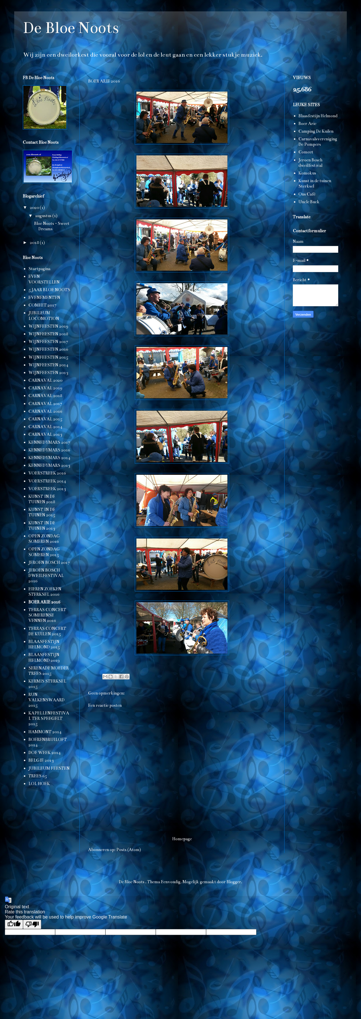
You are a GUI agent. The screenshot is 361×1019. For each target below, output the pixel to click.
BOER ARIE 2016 (44, 602)
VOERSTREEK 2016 (47, 473)
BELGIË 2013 (41, 760)
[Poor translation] (32, 924)
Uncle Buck (308, 201)
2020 (35, 207)
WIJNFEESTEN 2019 (48, 326)
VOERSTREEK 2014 (47, 481)
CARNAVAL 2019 (45, 388)
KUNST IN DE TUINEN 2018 (41, 499)
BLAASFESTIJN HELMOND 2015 (44, 644)
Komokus (307, 173)
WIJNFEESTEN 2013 (48, 372)
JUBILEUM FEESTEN (49, 768)
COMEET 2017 (42, 305)
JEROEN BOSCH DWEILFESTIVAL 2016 (46, 576)
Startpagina (39, 268)
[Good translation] (14, 924)
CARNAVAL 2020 (45, 380)
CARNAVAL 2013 (45, 434)
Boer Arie (307, 123)
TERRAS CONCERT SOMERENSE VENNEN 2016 (47, 615)
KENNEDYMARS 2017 (49, 442)
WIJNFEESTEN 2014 (48, 364)
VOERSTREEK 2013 (47, 488)
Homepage (182, 838)
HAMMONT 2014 (44, 731)
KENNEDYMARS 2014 (49, 457)
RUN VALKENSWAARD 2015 (46, 700)
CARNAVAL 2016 (45, 411)
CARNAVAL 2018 (45, 395)
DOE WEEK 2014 (44, 752)
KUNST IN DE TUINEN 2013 (41, 525)
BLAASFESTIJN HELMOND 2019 (44, 657)
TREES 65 (37, 775)
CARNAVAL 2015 (45, 419)
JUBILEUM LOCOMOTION (43, 315)
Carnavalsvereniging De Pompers (317, 141)
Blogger (234, 881)
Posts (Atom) (128, 849)
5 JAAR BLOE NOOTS (49, 289)
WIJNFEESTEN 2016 (48, 349)
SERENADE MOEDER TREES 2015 (48, 670)
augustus (43, 215)
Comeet (305, 152)
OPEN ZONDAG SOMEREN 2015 (44, 552)
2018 (35, 242)
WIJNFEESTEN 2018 (48, 333)
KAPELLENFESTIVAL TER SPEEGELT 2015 (48, 718)
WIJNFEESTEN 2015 (48, 357)
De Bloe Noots (71, 27)
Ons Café (307, 194)
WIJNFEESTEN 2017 (48, 341)
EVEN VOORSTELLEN (44, 279)
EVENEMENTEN (44, 297)
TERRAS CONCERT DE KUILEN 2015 (47, 631)
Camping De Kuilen (315, 131)
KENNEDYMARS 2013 (49, 465)
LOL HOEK (39, 783)
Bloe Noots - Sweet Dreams (51, 226)
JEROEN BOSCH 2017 (49, 562)
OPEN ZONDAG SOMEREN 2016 (44, 538)
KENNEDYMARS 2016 (49, 450)
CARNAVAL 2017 (45, 403)
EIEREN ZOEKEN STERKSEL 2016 (44, 591)
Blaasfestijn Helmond (317, 115)
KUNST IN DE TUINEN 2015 (41, 512)
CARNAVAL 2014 (45, 426)
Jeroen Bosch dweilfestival (310, 162)
